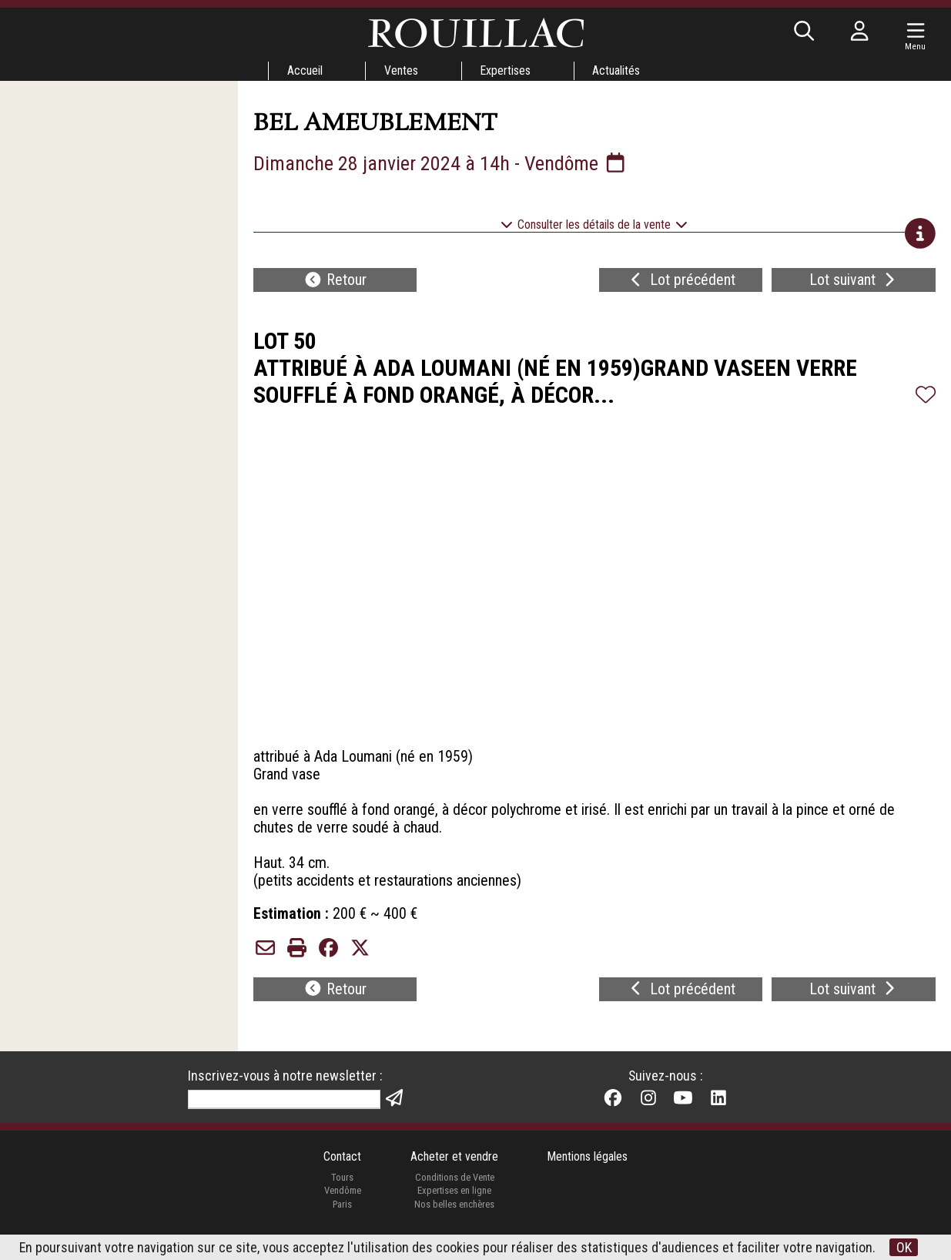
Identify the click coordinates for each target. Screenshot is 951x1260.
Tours (342, 1188)
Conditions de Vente (454, 1188)
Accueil (304, 70)
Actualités (617, 70)
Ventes (401, 70)
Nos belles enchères (454, 1215)
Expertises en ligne (454, 1202)
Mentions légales (587, 1168)
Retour (335, 282)
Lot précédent (681, 282)
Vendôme (341, 1202)
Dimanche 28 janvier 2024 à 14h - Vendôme (441, 163)
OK (904, 1247)
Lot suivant (854, 282)
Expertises (506, 70)
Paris (342, 1215)
